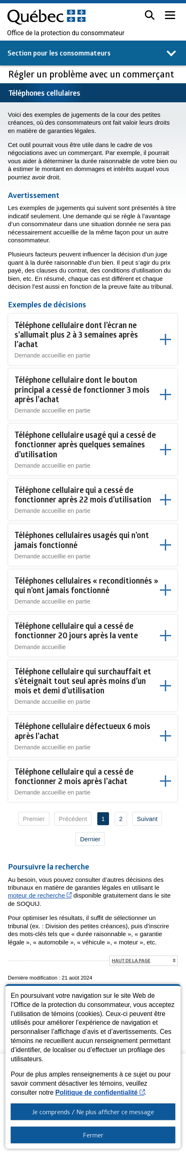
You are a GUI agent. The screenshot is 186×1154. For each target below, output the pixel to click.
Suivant (147, 818)
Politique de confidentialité (100, 1092)
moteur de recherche (40, 895)
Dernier (90, 839)
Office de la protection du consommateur (65, 33)
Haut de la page (131, 960)
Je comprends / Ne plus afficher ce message (93, 1112)
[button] (149, 15)
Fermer (93, 1135)
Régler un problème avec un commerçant (92, 74)
